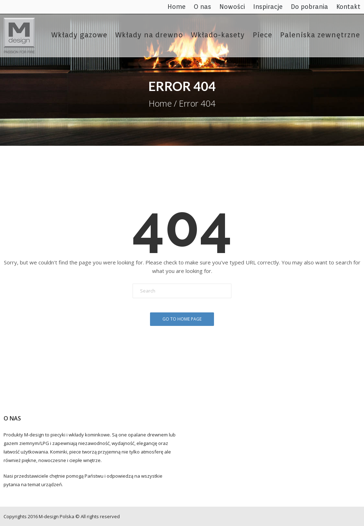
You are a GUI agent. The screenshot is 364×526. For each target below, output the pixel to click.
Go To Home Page (182, 319)
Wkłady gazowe (79, 35)
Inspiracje (268, 6)
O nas (202, 6)
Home (176, 6)
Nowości (232, 6)
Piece (262, 35)
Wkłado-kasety (218, 35)
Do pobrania (309, 6)
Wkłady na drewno (149, 35)
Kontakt (348, 6)
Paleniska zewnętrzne (320, 35)
